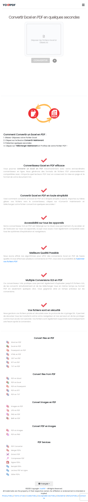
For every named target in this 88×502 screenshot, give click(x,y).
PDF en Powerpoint (18, 386)
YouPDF (42, 488)
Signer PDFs (15, 462)
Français (43, 483)
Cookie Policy (31, 496)
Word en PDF (16, 342)
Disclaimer (61, 496)
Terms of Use (19, 496)
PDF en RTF (15, 390)
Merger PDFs (16, 450)
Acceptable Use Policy (47, 496)
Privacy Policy (7, 496)
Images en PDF (17, 406)
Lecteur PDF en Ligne (19, 470)
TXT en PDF (15, 366)
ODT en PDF (16, 358)
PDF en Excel (16, 382)
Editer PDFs (15, 474)
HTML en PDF (16, 354)
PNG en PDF (15, 414)
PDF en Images (17, 430)
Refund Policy (72, 496)
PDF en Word (16, 378)
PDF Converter (17, 446)
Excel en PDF (16, 346)
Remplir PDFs (16, 466)
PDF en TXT (15, 394)
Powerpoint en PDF (18, 350)
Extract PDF (15, 454)
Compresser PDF (17, 458)
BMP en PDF (15, 418)
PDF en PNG (15, 434)
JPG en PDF (15, 410)
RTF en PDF (15, 362)
